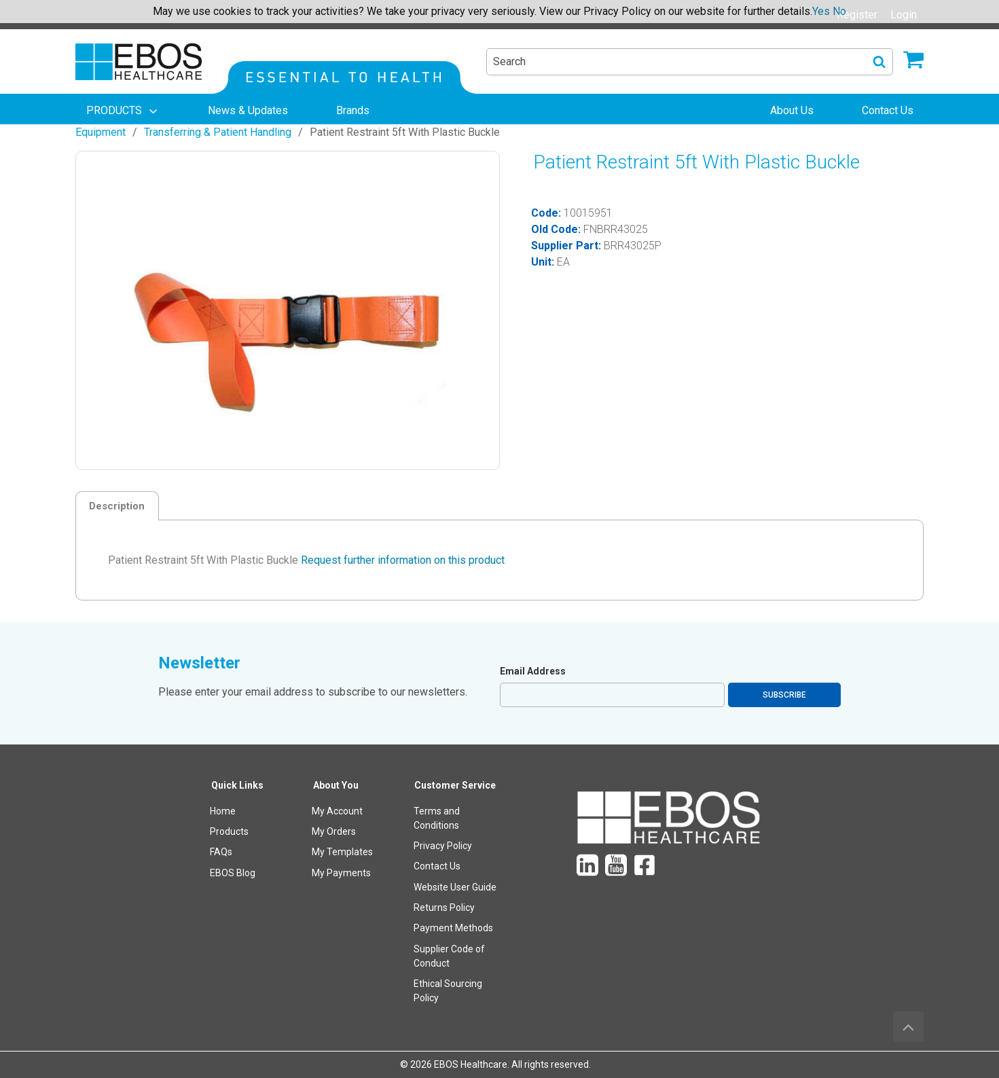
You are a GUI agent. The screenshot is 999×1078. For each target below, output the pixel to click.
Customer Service (455, 785)
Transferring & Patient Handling (217, 132)
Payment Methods (453, 927)
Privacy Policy (443, 845)
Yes (821, 11)
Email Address (533, 671)
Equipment (100, 132)
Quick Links (237, 785)
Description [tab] (117, 506)
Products (229, 831)
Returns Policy (444, 907)
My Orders (334, 831)
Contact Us (437, 866)
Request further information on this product (403, 560)
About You (336, 785)
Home (223, 811)
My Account (337, 811)
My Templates (342, 851)
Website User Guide (455, 887)
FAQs (221, 851)
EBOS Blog (232, 872)
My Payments (341, 872)
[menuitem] (122, 110)
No (839, 11)
